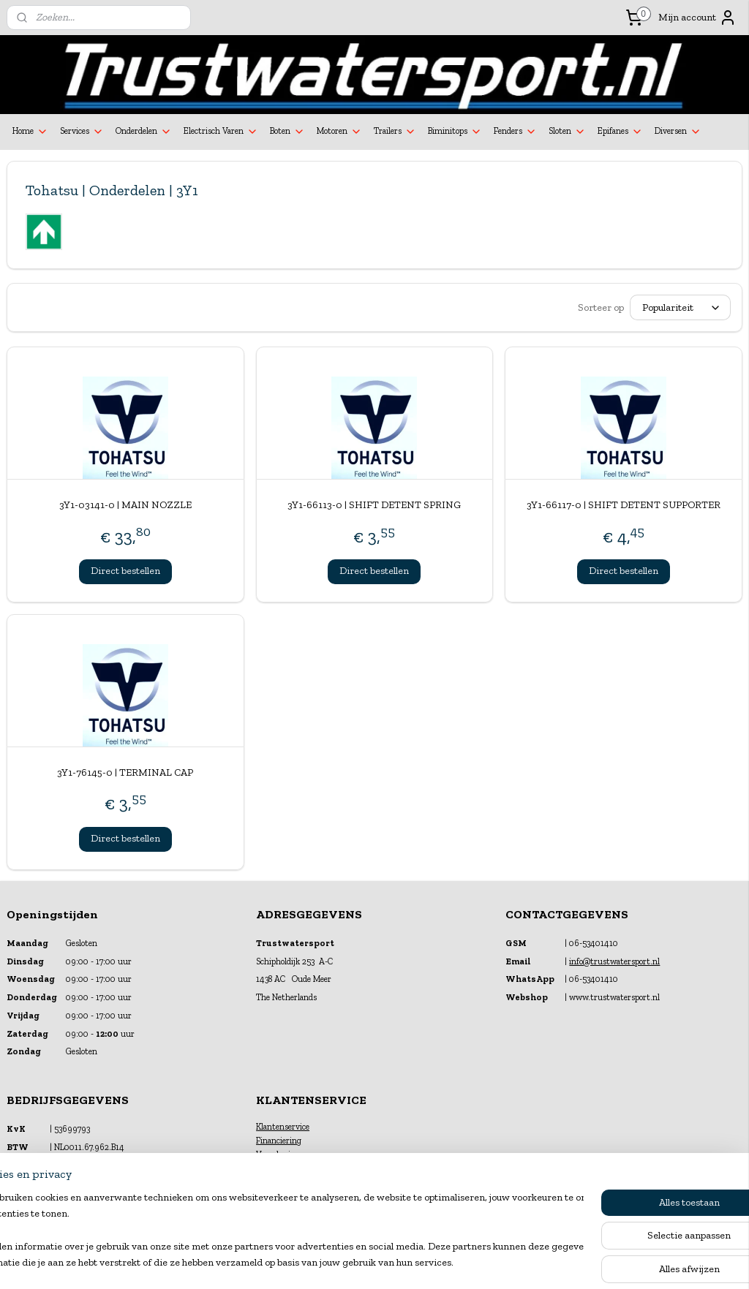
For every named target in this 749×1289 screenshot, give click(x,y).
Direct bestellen (125, 570)
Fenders (515, 131)
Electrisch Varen (221, 131)
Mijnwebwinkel (519, 1262)
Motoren (339, 131)
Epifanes (620, 131)
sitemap (337, 1262)
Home (30, 131)
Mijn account (697, 17)
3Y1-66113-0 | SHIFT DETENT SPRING (374, 505)
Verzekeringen (282, 1154)
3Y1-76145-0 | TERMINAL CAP (125, 772)
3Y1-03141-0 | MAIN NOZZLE (125, 505)
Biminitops (455, 131)
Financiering (278, 1140)
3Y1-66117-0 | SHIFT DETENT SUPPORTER (623, 505)
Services (82, 131)
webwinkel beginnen (408, 1262)
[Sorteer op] (680, 307)
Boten (287, 131)
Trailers (395, 131)
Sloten (567, 131)
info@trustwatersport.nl (614, 961)
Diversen (678, 131)
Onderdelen (144, 131)
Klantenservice (282, 1127)
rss (361, 1262)
